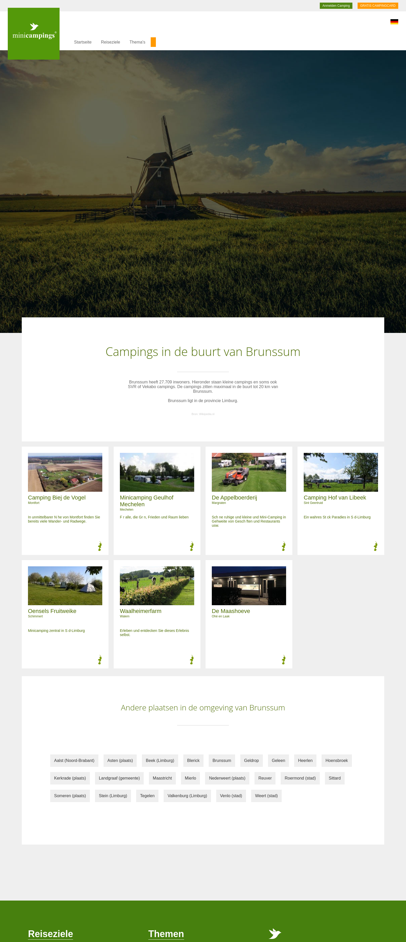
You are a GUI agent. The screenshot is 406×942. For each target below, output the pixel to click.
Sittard (335, 778)
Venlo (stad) (231, 796)
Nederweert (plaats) (227, 778)
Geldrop (251, 760)
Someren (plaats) (70, 796)
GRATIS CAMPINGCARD (378, 6)
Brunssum (222, 760)
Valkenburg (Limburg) (187, 796)
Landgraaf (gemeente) (119, 778)
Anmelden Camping (336, 6)
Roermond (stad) (300, 778)
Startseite (83, 42)
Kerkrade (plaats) (70, 778)
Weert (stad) (266, 796)
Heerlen (305, 760)
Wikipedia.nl (206, 414)
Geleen (278, 760)
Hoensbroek (336, 760)
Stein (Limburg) (113, 796)
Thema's (137, 42)
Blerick (193, 760)
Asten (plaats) (120, 760)
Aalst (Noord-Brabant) (74, 760)
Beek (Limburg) (160, 760)
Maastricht (162, 778)
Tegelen (147, 796)
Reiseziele (110, 42)
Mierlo (190, 778)
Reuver (265, 778)
